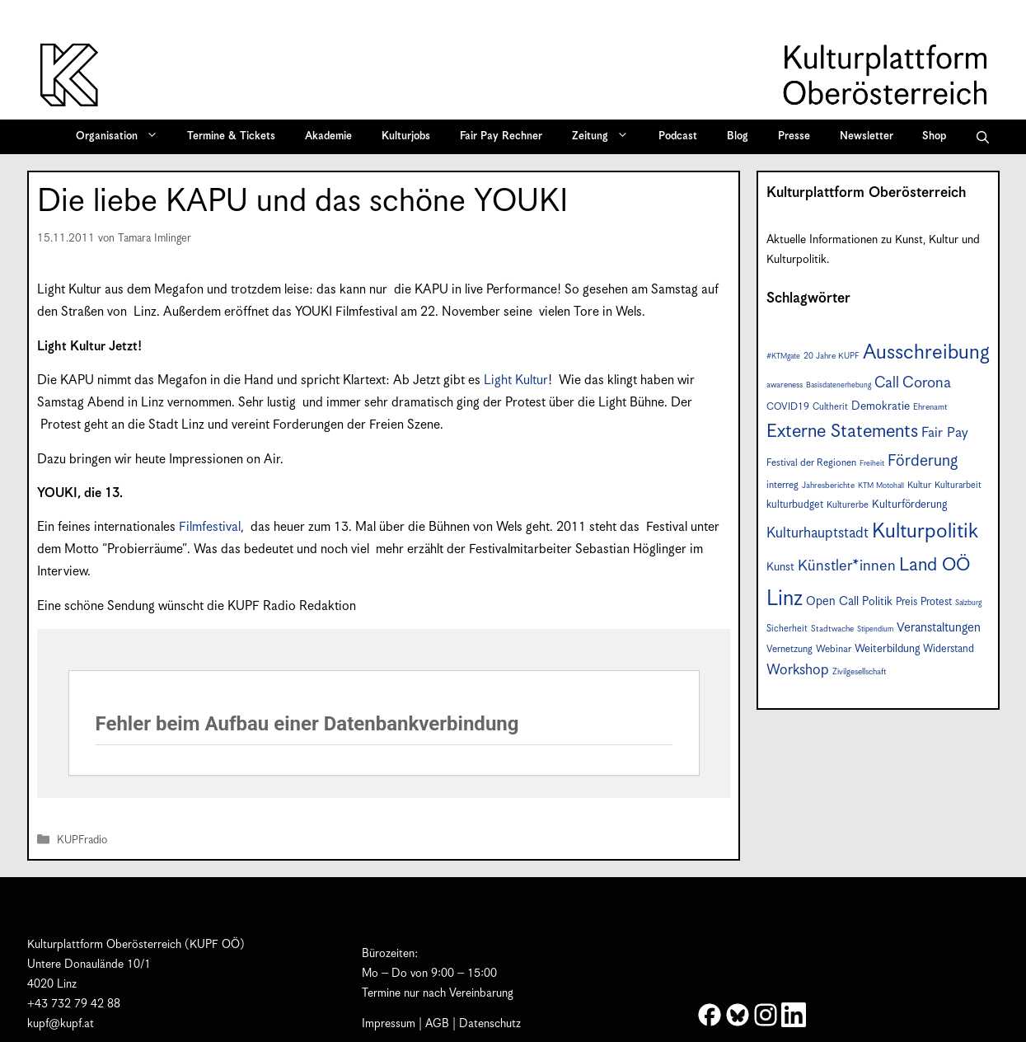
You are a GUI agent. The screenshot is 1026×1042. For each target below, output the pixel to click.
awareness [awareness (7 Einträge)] (784, 385)
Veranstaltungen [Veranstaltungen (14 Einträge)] (939, 628)
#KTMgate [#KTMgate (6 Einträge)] (783, 356)
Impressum (388, 1023)
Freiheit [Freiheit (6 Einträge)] (872, 463)
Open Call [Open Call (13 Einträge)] (832, 601)
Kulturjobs (406, 136)
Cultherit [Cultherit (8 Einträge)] (830, 406)
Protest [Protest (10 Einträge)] (936, 602)
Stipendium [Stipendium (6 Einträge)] (875, 629)
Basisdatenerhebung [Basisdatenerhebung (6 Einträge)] (838, 385)
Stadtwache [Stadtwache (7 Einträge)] (832, 629)
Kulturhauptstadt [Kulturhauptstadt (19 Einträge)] (817, 533)
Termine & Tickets (231, 136)
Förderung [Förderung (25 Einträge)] (923, 461)
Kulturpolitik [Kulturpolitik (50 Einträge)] (925, 531)
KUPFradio (82, 840)
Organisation (122, 137)
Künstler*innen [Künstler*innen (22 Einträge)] (847, 566)
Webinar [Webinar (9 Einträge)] (833, 649)
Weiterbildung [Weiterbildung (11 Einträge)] (887, 648)
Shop (934, 136)
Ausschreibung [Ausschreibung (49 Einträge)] (926, 352)
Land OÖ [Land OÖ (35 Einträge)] (934, 565)
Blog (737, 136)
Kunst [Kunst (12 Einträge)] (780, 567)
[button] (983, 136)
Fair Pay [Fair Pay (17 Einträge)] (944, 433)
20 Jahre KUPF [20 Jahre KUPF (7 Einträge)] (831, 356)
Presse (794, 136)
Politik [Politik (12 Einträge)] (877, 601)
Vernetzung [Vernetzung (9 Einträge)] (789, 649)
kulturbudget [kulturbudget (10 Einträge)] (794, 505)
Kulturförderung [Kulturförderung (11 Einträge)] (909, 504)
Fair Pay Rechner (501, 136)
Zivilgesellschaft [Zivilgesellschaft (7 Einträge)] (859, 672)
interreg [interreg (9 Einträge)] (782, 485)
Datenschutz (490, 1023)
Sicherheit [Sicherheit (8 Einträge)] (787, 628)
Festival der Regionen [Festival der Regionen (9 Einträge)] (811, 463)
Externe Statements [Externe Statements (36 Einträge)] (842, 431)
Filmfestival (210, 527)
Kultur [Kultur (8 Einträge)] (919, 485)
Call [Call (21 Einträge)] (886, 383)
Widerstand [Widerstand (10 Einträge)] (948, 649)
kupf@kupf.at (60, 1023)
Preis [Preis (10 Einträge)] (906, 602)
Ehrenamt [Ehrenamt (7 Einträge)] (930, 407)
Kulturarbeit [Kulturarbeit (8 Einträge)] (958, 485)
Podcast (677, 136)
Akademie (328, 136)
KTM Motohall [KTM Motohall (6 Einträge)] (881, 485)
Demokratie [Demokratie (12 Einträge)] (880, 406)
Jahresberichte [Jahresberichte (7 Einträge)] (828, 485)
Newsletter (866, 136)
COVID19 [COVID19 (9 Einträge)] (787, 406)
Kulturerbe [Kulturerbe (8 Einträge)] (848, 505)
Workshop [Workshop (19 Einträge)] (797, 670)
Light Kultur (516, 380)
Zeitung (605, 137)
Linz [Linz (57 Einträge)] (784, 599)
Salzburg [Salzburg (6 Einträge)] (968, 603)
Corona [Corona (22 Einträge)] (926, 383)
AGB (437, 1023)
